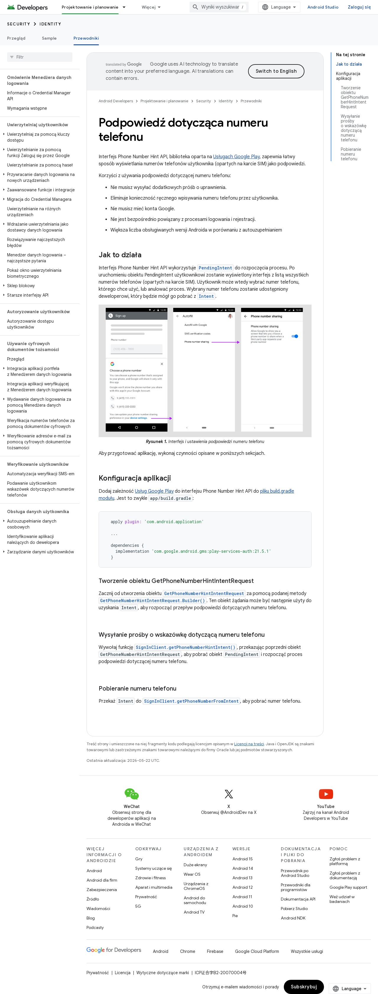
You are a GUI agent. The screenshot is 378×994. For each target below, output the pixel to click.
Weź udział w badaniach (342, 899)
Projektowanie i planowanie (164, 101)
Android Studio (323, 7)
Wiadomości (98, 908)
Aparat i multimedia (153, 887)
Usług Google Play (154, 491)
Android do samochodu (195, 900)
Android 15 (242, 859)
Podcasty (95, 927)
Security (18, 24)
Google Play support (348, 887)
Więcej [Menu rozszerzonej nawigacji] (149, 7)
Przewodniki (251, 101)
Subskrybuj (304, 987)
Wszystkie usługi (307, 951)
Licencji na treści (249, 743)
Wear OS (192, 874)
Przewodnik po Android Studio (295, 873)
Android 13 (242, 877)
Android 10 (242, 906)
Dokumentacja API (298, 899)
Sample (49, 38)
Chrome (187, 951)
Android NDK (293, 918)
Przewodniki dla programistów (295, 887)
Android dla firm (102, 880)
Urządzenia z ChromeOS (196, 886)
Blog (91, 918)
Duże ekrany (195, 864)
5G (138, 906)
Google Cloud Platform (257, 951)
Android (94, 870)
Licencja (123, 972)
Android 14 (242, 868)
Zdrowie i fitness (150, 877)
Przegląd (16, 38)
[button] (38, 137)
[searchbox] (39, 57)
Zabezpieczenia (102, 889)
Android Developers (116, 101)
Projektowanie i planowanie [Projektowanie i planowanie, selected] (90, 7)
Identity (50, 24)
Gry (138, 859)
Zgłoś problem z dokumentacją (345, 875)
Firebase (215, 951)
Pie (235, 915)
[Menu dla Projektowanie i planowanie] (127, 7)
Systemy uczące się (153, 868)
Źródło (93, 899)
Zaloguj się (359, 7)
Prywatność (146, 896)
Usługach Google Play (236, 157)
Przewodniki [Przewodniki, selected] (86, 38)
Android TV (194, 912)
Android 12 (242, 887)
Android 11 (242, 896)
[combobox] (219, 7)
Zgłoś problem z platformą (345, 861)
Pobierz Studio (294, 908)
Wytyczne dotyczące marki (162, 972)
